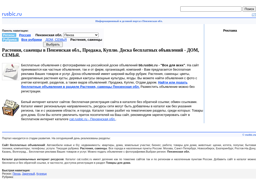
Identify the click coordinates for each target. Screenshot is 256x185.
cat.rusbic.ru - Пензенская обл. (92, 119)
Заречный (28, 173)
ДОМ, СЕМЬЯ (56, 40)
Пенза (16, 173)
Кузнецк (41, 173)
